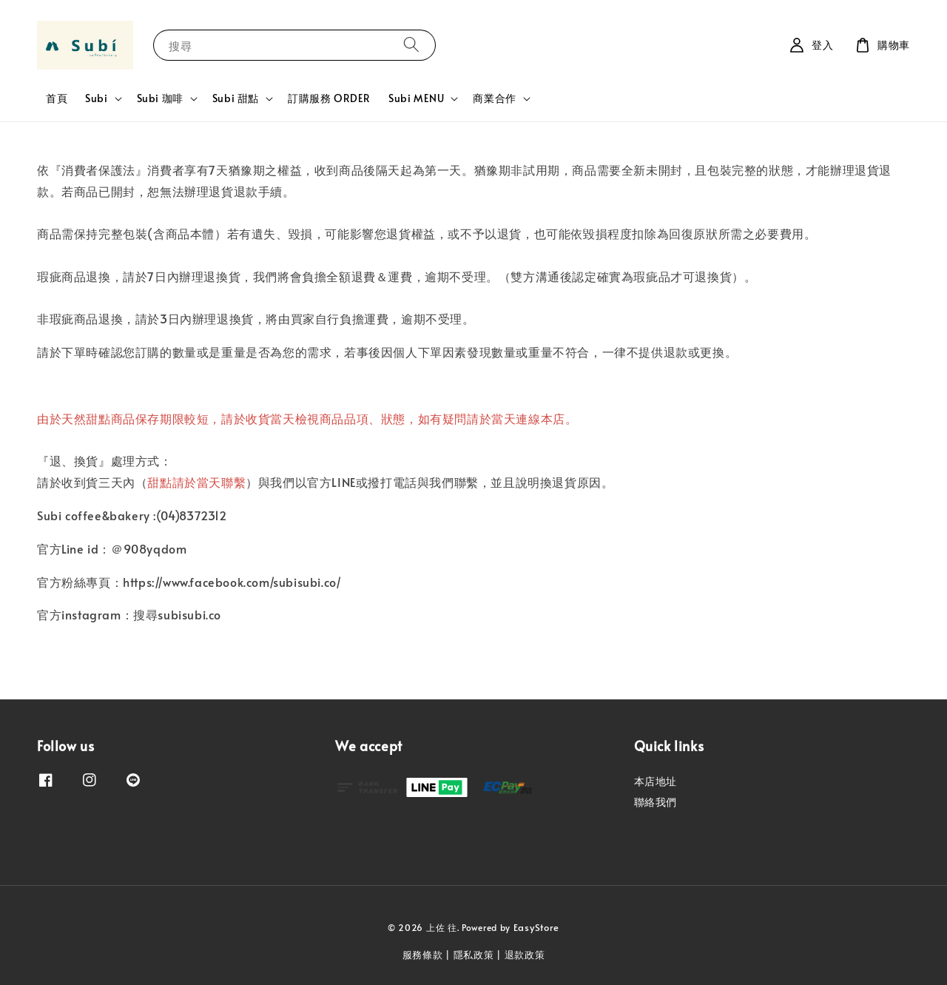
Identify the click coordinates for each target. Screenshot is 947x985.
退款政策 (525, 954)
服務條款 (422, 954)
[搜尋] (411, 44)
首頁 (56, 98)
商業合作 (494, 98)
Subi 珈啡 (160, 98)
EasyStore (536, 927)
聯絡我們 (655, 802)
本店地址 (655, 781)
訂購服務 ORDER (329, 98)
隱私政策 (474, 954)
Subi (96, 98)
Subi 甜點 (235, 98)
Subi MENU (416, 98)
